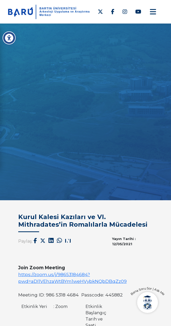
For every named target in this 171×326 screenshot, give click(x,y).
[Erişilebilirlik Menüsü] (9, 37)
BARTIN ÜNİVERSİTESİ (57, 8)
